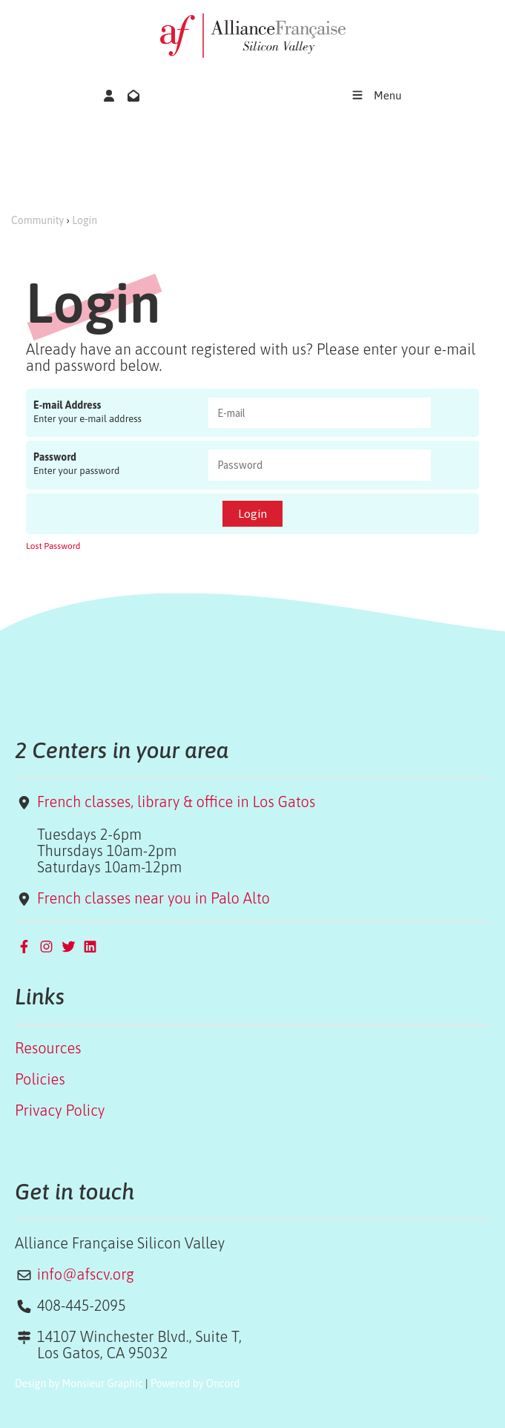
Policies (40, 1079)
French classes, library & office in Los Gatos (176, 801)
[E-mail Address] (319, 413)
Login (84, 220)
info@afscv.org (85, 1274)
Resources (48, 1047)
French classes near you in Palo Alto (153, 898)
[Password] (319, 465)
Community (37, 220)
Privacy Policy (60, 1110)
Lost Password (53, 546)
